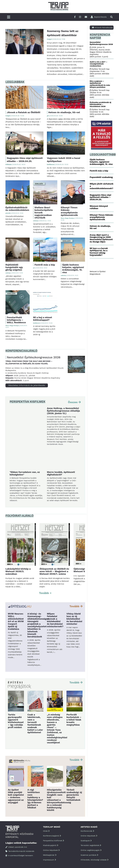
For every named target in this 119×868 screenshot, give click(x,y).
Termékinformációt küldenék (19, 851)
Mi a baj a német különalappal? (42, 318)
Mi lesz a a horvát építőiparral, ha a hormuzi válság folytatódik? (99, 251)
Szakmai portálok (89, 855)
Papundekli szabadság (101, 177)
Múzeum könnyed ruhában (99, 207)
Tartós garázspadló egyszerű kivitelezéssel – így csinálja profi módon (16, 721)
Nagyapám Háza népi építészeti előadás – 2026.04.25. (100, 197)
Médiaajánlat (49, 855)
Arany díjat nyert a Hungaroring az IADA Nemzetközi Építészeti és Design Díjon (101, 238)
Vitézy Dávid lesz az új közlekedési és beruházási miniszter (74, 618)
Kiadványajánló (50, 845)
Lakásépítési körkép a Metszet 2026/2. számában (18, 571)
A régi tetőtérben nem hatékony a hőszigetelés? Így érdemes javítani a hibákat (35, 798)
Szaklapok (86, 840)
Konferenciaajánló (52, 836)
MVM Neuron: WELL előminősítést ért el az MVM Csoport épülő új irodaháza (16, 621)
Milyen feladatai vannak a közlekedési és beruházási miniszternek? (55, 620)
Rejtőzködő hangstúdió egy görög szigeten (14, 267)
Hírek (46, 831)
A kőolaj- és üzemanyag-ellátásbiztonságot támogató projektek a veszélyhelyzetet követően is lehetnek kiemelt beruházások (38, 625)
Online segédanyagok (91, 850)
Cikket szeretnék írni (16, 847)
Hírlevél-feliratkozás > (103, 27)
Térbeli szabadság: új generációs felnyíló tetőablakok (74, 794)
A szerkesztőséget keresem (19, 855)
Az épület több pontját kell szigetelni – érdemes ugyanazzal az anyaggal (16, 796)
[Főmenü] (8, 17)
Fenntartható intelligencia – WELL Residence (16, 320)
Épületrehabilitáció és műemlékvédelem (17, 208)
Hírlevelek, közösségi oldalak (94, 860)
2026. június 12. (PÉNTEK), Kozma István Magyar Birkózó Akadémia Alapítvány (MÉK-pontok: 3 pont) (100, 52)
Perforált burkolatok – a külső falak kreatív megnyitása (73, 719)
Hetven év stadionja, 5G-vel (64, 112)
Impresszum (49, 860)
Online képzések (51, 850)
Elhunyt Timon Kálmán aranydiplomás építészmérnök (69, 211)
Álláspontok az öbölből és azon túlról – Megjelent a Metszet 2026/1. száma (54, 571)
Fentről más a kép (45, 264)
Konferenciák (87, 831)
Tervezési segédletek (91, 845)
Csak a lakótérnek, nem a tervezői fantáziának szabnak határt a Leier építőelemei (35, 723)
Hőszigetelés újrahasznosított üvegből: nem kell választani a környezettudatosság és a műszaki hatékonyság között (59, 799)
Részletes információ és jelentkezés (26, 385)
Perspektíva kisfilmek (53, 840)
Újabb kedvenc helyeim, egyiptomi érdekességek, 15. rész (73, 268)
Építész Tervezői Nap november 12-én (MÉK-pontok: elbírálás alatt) (99, 113)
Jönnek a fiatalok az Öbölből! (23, 112)
